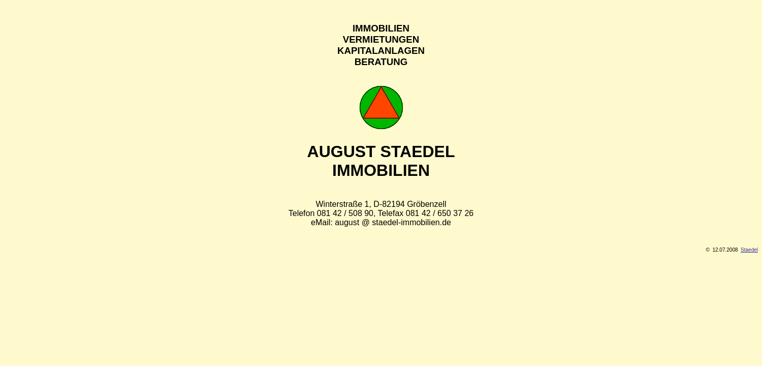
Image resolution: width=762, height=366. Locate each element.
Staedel (749, 250)
